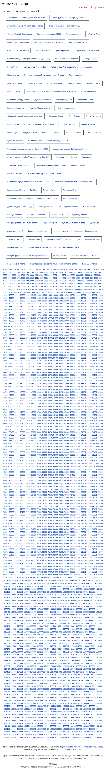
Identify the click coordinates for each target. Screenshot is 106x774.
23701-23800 (19, 338)
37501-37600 (53, 381)
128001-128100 (30, 686)
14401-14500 (86, 307)
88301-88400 (97, 541)
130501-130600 (62, 695)
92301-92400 (42, 555)
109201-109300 (23, 615)
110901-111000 (49, 621)
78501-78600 (8, 512)
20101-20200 (19, 326)
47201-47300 (31, 412)
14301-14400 (75, 307)
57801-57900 (8, 446)
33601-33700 (19, 369)
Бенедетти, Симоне (59, 215)
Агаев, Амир (87, 67)
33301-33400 (86, 366)
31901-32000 (31, 364)
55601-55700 (64, 438)
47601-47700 (75, 412)
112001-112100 (95, 623)
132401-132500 (17, 703)
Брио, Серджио (50, 223)
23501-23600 (97, 335)
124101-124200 (10, 672)
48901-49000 (19, 418)
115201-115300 (23, 638)
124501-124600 (62, 672)
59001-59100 (42, 449)
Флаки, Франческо (88, 92)
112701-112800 (88, 626)
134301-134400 (69, 709)
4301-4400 (75, 278)
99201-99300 (7, 578)
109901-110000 (17, 618)
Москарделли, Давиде (68, 206)
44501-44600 (31, 404)
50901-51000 (42, 424)
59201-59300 (64, 449)
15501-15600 (8, 312)
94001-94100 (31, 560)
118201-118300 (23, 649)
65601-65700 (75, 469)
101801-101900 (36, 586)
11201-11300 (31, 298)
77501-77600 (97, 506)
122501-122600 (95, 663)
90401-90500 (31, 549)
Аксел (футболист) (15, 231)
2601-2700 (21, 275)
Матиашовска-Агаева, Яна (35, 67)
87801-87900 (42, 541)
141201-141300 (88, 735)
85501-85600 (86, 532)
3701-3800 (21, 278)
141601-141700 (43, 738)
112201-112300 (23, 626)
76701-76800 (8, 506)
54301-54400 (19, 435)
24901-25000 (53, 341)
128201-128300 (56, 686)
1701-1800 (39, 272)
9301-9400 (31, 292)
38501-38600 (64, 384)
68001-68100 (42, 478)
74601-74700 (75, 498)
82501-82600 (53, 523)
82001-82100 (97, 521)
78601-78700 (19, 512)
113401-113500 (82, 629)
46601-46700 (64, 409)
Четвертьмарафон (73, 34)
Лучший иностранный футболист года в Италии (44, 75)
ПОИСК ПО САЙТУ (87, 8)
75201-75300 (42, 501)
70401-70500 (8, 486)
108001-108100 (62, 609)
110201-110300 (56, 618)
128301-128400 (69, 686)
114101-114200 (75, 632)
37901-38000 (97, 381)
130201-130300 (23, 695)
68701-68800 (19, 481)
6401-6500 (66, 284)
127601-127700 (75, 683)
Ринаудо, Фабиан (14, 215)
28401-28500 (42, 352)
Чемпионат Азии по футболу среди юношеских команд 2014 (32, 198)
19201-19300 (19, 324)
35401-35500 (19, 375)
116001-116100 (30, 640)
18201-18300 (8, 321)
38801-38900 (97, 384)
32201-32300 (64, 364)
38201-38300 (31, 384)
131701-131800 (23, 700)
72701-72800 (64, 492)
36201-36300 (8, 378)
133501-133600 (62, 706)
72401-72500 (31, 492)
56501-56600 (64, 441)
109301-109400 (36, 615)
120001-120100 (62, 655)
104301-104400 (69, 595)
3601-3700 (12, 278)
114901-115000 (82, 635)
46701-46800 (75, 409)
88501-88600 (19, 543)
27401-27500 (31, 349)
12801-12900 (8, 304)
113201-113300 (56, 629)
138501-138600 (30, 726)
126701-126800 (56, 680)
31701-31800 (8, 364)
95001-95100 (42, 563)
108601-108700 (43, 612)
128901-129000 (49, 689)
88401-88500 (8, 543)
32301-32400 (75, 364)
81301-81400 (19, 521)
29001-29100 (8, 355)
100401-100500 (49, 580)
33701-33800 (31, 369)
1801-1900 (48, 272)
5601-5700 (93, 281)
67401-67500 (75, 475)
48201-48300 (42, 415)
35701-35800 (53, 375)
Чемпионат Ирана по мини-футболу (51, 165)
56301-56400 (42, 441)
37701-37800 (75, 381)
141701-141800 (56, 738)
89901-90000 (75, 546)
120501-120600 (30, 658)
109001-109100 (95, 612)
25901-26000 (64, 344)
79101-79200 (75, 512)
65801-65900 (97, 469)
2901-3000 (48, 275)
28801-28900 (86, 352)
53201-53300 (97, 429)
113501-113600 (95, 629)
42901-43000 (53, 398)
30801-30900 (8, 361)
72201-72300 (8, 492)
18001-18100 (86, 318)
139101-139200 (10, 729)
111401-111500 (17, 623)
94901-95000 (31, 563)
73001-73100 (97, 492)
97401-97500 (8, 572)
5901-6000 (21, 284)
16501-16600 (19, 315)
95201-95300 (64, 563)
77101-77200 (53, 506)
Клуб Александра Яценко (66, 157)
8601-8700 (66, 289)
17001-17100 (75, 315)
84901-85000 (19, 532)
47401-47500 (53, 412)
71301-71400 (8, 489)
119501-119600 (95, 652)
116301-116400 (69, 640)
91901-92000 (97, 552)
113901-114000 (49, 632)
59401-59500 (86, 449)
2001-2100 (66, 272)
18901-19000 (86, 321)
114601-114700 (43, 635)
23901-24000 (42, 338)
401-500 (31, 269)
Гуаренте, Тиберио (15, 141)
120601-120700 (43, 658)
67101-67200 (42, 475)
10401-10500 (42, 295)
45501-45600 (42, 406)
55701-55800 (75, 438)
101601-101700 (10, 586)
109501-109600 (62, 615)
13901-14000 (31, 307)
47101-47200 (19, 412)
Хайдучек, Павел (94, 34)
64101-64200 (8, 466)
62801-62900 (64, 461)
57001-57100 (19, 443)
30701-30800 (97, 358)
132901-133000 (82, 703)
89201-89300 (97, 543)
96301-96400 (86, 566)
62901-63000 (75, 461)
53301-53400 (8, 432)
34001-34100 (64, 369)
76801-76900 (19, 506)
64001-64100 (97, 463)
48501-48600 (75, 415)
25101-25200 (75, 341)
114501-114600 (30, 635)
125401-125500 (82, 675)
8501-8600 (57, 289)
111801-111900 (69, 623)
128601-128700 (10, 689)
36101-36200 (97, 375)
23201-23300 (64, 335)
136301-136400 (36, 718)
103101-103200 (10, 592)
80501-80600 (31, 518)
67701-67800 (8, 478)
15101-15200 (64, 309)
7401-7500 (57, 287)
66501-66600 (75, 472)
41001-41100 (42, 392)
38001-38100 (8, 384)
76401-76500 (75, 503)
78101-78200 (64, 509)
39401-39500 (64, 386)
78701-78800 (31, 512)
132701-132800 (56, 703)
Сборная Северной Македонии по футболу (25, 116)
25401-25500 (8, 344)
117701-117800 (56, 646)
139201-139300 (23, 729)
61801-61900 (53, 458)
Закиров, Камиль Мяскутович (86, 50)
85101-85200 (42, 532)
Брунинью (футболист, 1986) (49, 34)
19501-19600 (53, 324)
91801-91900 (86, 552)
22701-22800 (8, 335)
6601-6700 (84, 284)
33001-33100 (53, 366)
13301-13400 (64, 304)
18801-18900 (75, 321)
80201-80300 (97, 515)
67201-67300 (53, 475)
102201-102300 (88, 586)
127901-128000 (17, 686)
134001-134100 (30, 709)
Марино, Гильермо (15, 174)
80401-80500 (19, 518)
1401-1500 (12, 272)
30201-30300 (42, 358)
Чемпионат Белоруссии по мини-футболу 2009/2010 (29, 100)
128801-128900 (36, 689)
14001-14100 (42, 307)
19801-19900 (86, 324)
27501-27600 (42, 349)
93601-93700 (86, 558)
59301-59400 (75, 449)
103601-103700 (75, 592)
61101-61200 (75, 455)
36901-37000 (86, 378)
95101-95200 (53, 563)
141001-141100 (62, 735)
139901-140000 (17, 732)
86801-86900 (31, 538)
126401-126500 (17, 680)
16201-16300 (86, 312)
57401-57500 (64, 443)
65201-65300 (31, 469)
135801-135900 (69, 715)
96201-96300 (75, 566)
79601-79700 (31, 515)
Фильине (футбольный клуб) (41, 108)
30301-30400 (53, 358)
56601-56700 (75, 441)
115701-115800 (88, 638)
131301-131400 (69, 697)
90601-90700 (53, 549)
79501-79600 (19, 515)
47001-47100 (8, 412)
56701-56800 (86, 441)
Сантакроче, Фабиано (36, 215)
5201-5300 (57, 281)
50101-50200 (53, 421)
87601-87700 (19, 541)
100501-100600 (62, 580)
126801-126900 (69, 680)
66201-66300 (42, 472)
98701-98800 (53, 575)
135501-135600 (30, 715)
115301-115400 (36, 638)
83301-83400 (42, 526)
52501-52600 (19, 429)
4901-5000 (30, 281)
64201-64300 (19, 466)
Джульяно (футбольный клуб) (19, 206)
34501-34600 (19, 372)
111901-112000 (82, 623)
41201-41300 (64, 392)
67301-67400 (64, 475)
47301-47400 (42, 412)
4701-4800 (12, 281)
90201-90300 (8, 549)
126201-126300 (88, 678)
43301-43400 (97, 398)
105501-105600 (30, 600)
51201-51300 (75, 424)
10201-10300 (19, 295)
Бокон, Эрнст (12, 67)
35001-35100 (75, 372)
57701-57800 (97, 443)
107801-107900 (36, 609)
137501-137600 (95, 720)
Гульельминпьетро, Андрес (73, 223)
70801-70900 (53, 486)
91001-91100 (97, 549)
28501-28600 (53, 352)
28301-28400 (31, 352)
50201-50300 (64, 421)
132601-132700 (43, 703)
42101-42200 (64, 395)
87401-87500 (97, 538)
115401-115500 (49, 638)
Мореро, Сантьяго (88, 124)
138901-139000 (82, 726)
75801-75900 (8, 503)
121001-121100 (95, 658)
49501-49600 (86, 418)
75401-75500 (64, 501)
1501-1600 (21, 272)
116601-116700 (10, 643)
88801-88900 (53, 543)
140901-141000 (49, 735)
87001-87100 (53, 538)
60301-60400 (86, 452)
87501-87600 (8, 541)
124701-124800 (88, 672)
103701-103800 (88, 592)
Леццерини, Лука (70, 190)
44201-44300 (97, 401)
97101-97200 (75, 569)
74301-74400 (42, 498)
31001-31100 (31, 361)
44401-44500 (19, 404)
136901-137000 (17, 720)
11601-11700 (75, 298)
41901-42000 (42, 395)
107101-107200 (43, 606)
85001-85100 (31, 532)
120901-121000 (82, 658)
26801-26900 (64, 346)
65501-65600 (64, 469)
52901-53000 (64, 429)
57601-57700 (86, 443)
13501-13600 (86, 304)
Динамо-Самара (78, 165)
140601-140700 (10, 735)
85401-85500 (75, 532)
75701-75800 (97, 501)
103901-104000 (17, 595)
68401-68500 (86, 478)
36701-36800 (64, 378)
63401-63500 (31, 463)
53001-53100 (75, 429)
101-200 (10, 269)
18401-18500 (31, 321)
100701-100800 (88, 580)
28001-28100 (97, 349)
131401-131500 (82, 697)
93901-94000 (19, 560)
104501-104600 (95, 595)
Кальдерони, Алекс (64, 100)
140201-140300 (56, 732)
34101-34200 (75, 369)
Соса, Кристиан (68, 124)
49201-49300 (53, 418)
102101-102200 (75, 586)
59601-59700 (8, 452)
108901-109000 (82, 612)
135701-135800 (56, 715)
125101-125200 (43, 675)
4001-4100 (48, 278)
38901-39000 (8, 386)
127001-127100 (95, 680)
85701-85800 (8, 535)
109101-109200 (10, 615)
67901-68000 (31, 478)
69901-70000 (53, 483)
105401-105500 (17, 600)
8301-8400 (39, 289)
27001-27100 (86, 346)
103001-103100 (95, 589)
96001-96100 (53, 566)
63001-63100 (86, 461)
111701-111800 (56, 623)
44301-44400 (8, 404)
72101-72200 (97, 489)
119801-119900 (36, 655)
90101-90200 (97, 546)
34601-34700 (31, 372)
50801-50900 (31, 424)
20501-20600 (64, 326)
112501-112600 (62, 626)
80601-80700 (42, 518)
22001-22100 (31, 332)
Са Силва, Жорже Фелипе (18, 50)
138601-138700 (43, 726)
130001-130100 (95, 692)
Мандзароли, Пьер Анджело (85, 231)
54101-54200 (97, 432)
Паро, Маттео (13, 75)
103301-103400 (36, 592)
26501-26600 (31, 346)
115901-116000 (17, 640)
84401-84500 (64, 529)
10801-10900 (86, 295)
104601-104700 (10, 598)
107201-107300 (56, 606)
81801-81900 (75, 521)
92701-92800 (86, 555)
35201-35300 (97, 372)
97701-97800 (42, 572)
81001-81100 (86, 518)
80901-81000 (75, 518)
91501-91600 (53, 552)
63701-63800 (64, 463)
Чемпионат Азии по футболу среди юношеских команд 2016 (51, 92)
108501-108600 (30, 612)
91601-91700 (64, 552)
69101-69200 (64, 481)
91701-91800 (75, 552)
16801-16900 (53, 315)
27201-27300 (8, 349)
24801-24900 (42, 341)
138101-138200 (75, 723)
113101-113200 (43, 629)
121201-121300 (23, 660)
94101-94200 (42, 560)
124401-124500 (49, 672)
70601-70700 (31, 486)
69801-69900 (42, 483)
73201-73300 (19, 495)
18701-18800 (64, 321)
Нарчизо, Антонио (14, 83)
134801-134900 (36, 712)
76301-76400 (64, 503)
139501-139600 (62, 729)
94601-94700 (97, 560)
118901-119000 (17, 652)
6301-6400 (57, 284)
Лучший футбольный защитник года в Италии (26, 18)
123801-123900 (69, 669)
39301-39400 (53, 386)
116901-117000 (49, 643)
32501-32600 (97, 364)
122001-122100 (30, 663)
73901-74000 (97, 495)
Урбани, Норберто (42, 50)
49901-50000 (31, 421)
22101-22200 (42, 332)
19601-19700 (64, 324)
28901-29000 (97, 352)
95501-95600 (97, 563)
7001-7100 (21, 287)
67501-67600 (86, 475)
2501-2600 (12, 275)
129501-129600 (30, 692)
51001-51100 (53, 424)
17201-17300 (97, 315)
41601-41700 (8, 395)
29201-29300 (31, 355)
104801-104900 (36, 598)
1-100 (4, 269)
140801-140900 (36, 735)
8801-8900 (84, 289)
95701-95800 (19, 566)
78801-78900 (42, 512)
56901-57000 (8, 443)
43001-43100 (64, 398)
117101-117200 (75, 643)
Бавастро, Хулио (94, 83)
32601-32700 (8, 366)
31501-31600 (86, 361)
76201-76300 (53, 503)
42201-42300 (75, 395)
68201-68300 (64, 478)
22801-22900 (19, 335)
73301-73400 (31, 495)
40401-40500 (75, 389)
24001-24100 (53, 338)
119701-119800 (23, 655)
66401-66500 (64, 472)
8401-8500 (48, 289)
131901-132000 (49, 700)
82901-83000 (97, 523)
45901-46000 (86, 406)
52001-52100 (64, 426)
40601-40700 (97, 389)
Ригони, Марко (89, 206)
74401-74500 (53, 498)
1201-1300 (94, 269)
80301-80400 (8, 518)
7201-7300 (39, 287)
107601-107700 (10, 609)
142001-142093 (95, 738)
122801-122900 (36, 666)
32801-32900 (31, 366)
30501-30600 (75, 358)
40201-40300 (53, 389)
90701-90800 (64, 549)
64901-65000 (97, 466)
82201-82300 (19, 523)
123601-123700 (43, 669)
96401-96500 (97, 566)
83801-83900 (97, 526)
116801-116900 (36, 643)
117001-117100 (62, 643)
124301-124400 (36, 672)
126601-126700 (43, 680)
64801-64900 (86, 466)
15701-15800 (31, 312)
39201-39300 (42, 386)
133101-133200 (10, 706)
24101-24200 (64, 338)
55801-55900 (86, 438)
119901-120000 (49, 655)
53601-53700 (42, 432)
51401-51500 (97, 424)
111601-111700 (43, 623)
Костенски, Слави (56, 116)
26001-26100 (75, 344)
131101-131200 (43, 697)
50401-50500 (86, 421)
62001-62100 (75, 458)
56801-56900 (97, 441)
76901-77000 (31, 506)
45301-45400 (19, 406)
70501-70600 (19, 486)
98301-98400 (8, 575)
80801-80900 (64, 518)
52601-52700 (31, 429)
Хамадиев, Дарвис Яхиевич (18, 165)
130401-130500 (49, 695)
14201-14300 (64, 307)
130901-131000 (17, 697)
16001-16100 (64, 312)
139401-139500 (49, 729)
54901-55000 (86, 435)
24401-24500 (97, 338)
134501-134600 (95, 709)
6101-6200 (39, 284)
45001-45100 (86, 404)
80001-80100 (75, 515)
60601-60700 (19, 455)
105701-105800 (56, 600)
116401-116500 (82, 640)
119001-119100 (30, 652)
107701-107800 (23, 609)
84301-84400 (53, 529)
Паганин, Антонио (92, 239)
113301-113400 (69, 629)
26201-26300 (97, 344)
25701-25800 (42, 344)
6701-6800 (93, 284)
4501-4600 (93, 278)
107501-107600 (95, 606)
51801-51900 (42, 426)
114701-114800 (56, 635)
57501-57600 (75, 443)
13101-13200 (42, 304)
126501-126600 (30, 680)
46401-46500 (42, 409)
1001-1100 (76, 269)
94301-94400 (64, 560)
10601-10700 (64, 295)
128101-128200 (43, 686)
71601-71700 (42, 489)
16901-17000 (64, 315)
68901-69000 (42, 481)
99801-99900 (73, 578)
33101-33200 (64, 366)
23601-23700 (8, 338)
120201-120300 (88, 655)
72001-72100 (86, 489)
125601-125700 (10, 678)
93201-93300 (42, 558)
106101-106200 (10, 603)
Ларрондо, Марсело (45, 206)
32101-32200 (53, 364)
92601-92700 (75, 555)
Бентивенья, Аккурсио (51, 133)
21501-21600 (75, 329)
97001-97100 (64, 569)
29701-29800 (86, 355)
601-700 (46, 269)
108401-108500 (17, 612)
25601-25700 (31, 344)
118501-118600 (62, 649)
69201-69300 (75, 481)
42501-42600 (8, 398)
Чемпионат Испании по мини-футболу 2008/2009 (27, 149)
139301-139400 (36, 729)
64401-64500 (42, 466)
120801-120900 (69, 658)
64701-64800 (75, 466)
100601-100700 (75, 580)
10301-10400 (31, 295)
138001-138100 (62, 723)
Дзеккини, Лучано (14, 239)
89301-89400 (8, 546)
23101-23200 (53, 335)
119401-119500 (82, 652)
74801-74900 (97, 498)
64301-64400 (31, 466)
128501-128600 (95, 686)
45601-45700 (53, 406)
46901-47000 (97, 409)
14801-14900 (31, 309)
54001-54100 (86, 432)
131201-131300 (56, 697)
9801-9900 (76, 292)
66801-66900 (8, 475)
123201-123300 (88, 666)
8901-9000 (93, 289)
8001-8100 (12, 289)
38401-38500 (53, 384)
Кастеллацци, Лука (71, 198)
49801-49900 (19, 421)
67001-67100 (31, 475)
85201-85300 (53, 532)
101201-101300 (56, 583)
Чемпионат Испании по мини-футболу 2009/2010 (48, 141)
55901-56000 (97, 438)
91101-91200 (8, 552)
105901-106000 (82, 600)
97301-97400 (97, 569)
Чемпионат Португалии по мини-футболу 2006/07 (74, 182)
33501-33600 (8, 369)
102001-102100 (62, 586)
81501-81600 (42, 521)
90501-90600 (42, 549)
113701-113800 (23, 632)
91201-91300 (19, 552)
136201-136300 (23, 718)
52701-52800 (42, 429)
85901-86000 (31, 535)
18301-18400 (19, 321)
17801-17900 (64, 318)
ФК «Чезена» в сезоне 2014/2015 (84, 256)
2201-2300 (84, 272)
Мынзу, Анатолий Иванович (66, 59)
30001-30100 (19, 358)
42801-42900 (42, 398)
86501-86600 (97, 535)
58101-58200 (42, 446)
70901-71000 (64, 486)
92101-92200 (19, 555)
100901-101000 (17, 583)
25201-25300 (86, 341)
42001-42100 (53, 395)
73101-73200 (8, 495)
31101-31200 (42, 361)
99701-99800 (62, 578)
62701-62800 (53, 461)
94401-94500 (75, 560)
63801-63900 (75, 463)
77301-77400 (75, 506)
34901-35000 (64, 372)
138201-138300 (88, 723)
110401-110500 (82, 618)
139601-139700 (75, 729)
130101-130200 (10, 695)
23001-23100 (42, 335)
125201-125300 (56, 675)
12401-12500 (64, 301)
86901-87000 (42, 538)
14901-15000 (42, 309)
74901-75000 (8, 501)
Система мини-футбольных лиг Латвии (44, 174)
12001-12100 (19, 301)
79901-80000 (64, 515)
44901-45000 (75, 404)
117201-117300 (88, 643)
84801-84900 (8, 532)
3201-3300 (75, 275)
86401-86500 (86, 535)
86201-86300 (64, 535)
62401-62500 (19, 461)
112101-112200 (10, 626)
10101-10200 (8, 295)
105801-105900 (69, 600)
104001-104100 (30, 595)
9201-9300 (22, 292)
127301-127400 (36, 683)
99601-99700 (51, 578)
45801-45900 (75, 406)
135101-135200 (75, 712)
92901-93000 (8, 558)
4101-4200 (57, 278)
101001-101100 (30, 583)
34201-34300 (86, 369)
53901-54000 (75, 432)
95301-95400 (75, 563)
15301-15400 (86, 309)
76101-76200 (42, 503)
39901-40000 (19, 389)
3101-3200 (66, 275)
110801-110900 (36, 621)
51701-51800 (31, 426)
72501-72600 (42, 492)
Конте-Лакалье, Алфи (78, 42)
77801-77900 (31, 509)
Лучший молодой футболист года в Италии (25, 26)
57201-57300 (42, 443)
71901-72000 (75, 489)
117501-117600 (30, 646)
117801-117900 (69, 646)
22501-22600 (86, 332)
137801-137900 (36, 723)
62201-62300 (97, 458)
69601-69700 (19, 483)
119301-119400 (69, 652)
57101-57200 (31, 443)
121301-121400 (36, 660)
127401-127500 (49, 683)
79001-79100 (64, 512)
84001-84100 (19, 529)
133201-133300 (23, 706)
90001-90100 (86, 546)
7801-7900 (93, 287)
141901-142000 (82, 738)
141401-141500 (17, 738)
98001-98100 (75, 572)
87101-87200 (64, 538)
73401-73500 (42, 495)
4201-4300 (66, 278)
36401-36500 (31, 378)
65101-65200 (19, 469)
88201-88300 (86, 541)
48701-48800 (97, 415)
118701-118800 (88, 649)
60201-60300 (75, 452)
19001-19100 (97, 321)
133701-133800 (88, 706)
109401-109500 (49, 615)
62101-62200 (86, 458)
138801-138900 (69, 726)
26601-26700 (42, 346)
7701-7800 (84, 287)
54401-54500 (31, 435)
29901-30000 (8, 358)
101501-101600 (95, 583)
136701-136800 (88, 718)
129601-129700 (43, 692)
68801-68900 (31, 481)
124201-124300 (23, 672)
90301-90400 (19, 549)
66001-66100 (19, 472)
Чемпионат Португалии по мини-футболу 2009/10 (27, 182)
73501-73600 (53, 495)
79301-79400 (97, 512)
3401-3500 (93, 275)
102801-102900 (69, 589)
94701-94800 (8, 563)
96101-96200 (64, 566)
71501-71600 (31, 489)
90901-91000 (86, 549)
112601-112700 (75, 626)
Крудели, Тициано (79, 215)
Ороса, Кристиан (62, 50)
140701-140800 (23, 735)
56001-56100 (8, 441)
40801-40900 (19, 392)
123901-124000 (82, 669)
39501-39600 (75, 386)
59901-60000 (42, 452)
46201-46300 (19, 409)
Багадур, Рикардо (50, 190)
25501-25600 (19, 344)
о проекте (100, 8)
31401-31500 (75, 361)
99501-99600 (40, 578)
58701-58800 (8, 449)
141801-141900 (69, 738)
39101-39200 (31, 386)
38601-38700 (75, 384)
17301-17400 (8, 318)
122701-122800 (23, 666)
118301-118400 (36, 649)
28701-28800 (75, 352)
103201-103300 (23, 592)
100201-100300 (23, 580)
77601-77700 (8, 509)
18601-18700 (53, 321)
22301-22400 (64, 332)
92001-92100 (8, 555)
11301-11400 (42, 298)
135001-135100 (62, 712)
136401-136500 (49, 718)
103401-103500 (49, 592)
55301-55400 (31, 438)
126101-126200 (75, 678)
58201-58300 (53, 446)
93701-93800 (97, 558)
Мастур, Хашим (13, 92)
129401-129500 (17, 692)
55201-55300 (19, 438)
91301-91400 (31, 552)
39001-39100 (19, 386)
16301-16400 (97, 312)
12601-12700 (86, 301)
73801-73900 (86, 495)
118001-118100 (95, 646)
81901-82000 (86, 521)
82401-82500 (42, 523)
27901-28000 (86, 349)
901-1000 (68, 269)
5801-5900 (12, 284)
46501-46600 (53, 409)
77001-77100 (42, 506)
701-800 (53, 269)
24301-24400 (86, 338)
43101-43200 (75, 398)
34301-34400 (97, 369)
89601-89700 (42, 546)
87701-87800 (31, 541)
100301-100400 (36, 580)
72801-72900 (75, 492)
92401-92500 (53, 555)
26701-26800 (53, 346)
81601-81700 (53, 521)
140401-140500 (82, 732)
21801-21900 (8, 332)
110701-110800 (23, 621)
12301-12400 (53, 301)
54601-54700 (53, 435)
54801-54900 (75, 435)
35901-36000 (75, 375)
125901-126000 (49, 678)
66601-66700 (86, 472)
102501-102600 (30, 589)
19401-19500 (42, 324)
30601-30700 (86, 358)
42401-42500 (97, 395)
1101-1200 (85, 269)
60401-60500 (97, 452)
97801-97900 (53, 572)
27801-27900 (75, 349)
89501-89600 (31, 546)
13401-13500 (75, 304)
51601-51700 (19, 426)
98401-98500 (19, 575)
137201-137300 (56, 720)
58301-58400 (64, 446)
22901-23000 (31, 335)
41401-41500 (86, 392)
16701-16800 (42, 315)
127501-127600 (62, 683)
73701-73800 (75, 495)
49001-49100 (31, 418)
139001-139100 (95, 726)
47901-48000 (8, 415)
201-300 (17, 269)
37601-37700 (64, 381)
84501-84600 (75, 529)
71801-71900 (64, 489)
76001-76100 (31, 503)
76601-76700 (97, 503)
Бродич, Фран (13, 124)
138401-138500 (17, 726)
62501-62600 (31, 461)
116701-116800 (23, 643)
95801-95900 (31, 566)
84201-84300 (42, 529)
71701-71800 (53, 489)
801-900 (60, 269)
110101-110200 (43, 618)
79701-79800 (42, 515)
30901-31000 (19, 361)
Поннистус (86, 157)
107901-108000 (49, 609)
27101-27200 (97, 346)
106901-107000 (17, 606)
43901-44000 (64, 401)
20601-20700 (75, 326)
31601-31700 (97, 361)
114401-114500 (17, 635)
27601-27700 (53, 349)
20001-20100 (8, 326)
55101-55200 (8, 438)
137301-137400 (69, 720)
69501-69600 (8, 483)
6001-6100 (30, 284)
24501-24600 (8, 341)
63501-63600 (42, 463)
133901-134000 (17, 709)
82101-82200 (8, 523)
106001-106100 (95, 600)
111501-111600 (30, 623)
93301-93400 (53, 558)
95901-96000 (42, 566)
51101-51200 (64, 424)
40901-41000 (31, 392)
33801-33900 (42, 369)
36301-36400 (19, 378)
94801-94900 (19, 563)
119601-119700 (10, 655)
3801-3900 (30, 278)
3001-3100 (57, 275)
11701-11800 (86, 298)
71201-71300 (97, 486)
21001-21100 (19, 329)
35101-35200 (86, 372)
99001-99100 (86, 575)
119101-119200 (43, 652)
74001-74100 (8, 498)
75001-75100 (19, 501)
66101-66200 (31, 472)
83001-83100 (8, 526)
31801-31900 (19, 364)
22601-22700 (97, 332)
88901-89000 (64, 543)
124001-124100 (95, 669)
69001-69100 (53, 481)
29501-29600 (64, 355)
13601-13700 (97, 304)
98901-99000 (75, 575)
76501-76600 (86, 503)
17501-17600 (31, 318)
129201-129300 (88, 689)
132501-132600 (30, 703)
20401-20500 (53, 326)
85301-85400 (64, 532)
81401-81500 (31, 521)
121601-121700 (75, 660)
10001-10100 (96, 292)
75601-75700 (86, 501)
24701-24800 (31, 341)
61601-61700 (31, 458)
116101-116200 (43, 640)
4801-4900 (21, 281)
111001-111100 (62, 621)
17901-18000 (75, 318)
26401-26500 (19, 346)
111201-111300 (88, 621)
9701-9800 (67, 292)
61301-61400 (97, 455)
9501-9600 (49, 292)
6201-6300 (48, 284)
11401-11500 (53, 298)
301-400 (24, 269)
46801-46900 (86, 409)
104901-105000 (49, 598)
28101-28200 (8, 352)
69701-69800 (31, 483)
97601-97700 (31, 572)
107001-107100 (30, 606)
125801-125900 (36, 678)
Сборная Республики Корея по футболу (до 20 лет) (28, 59)
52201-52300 (86, 426)
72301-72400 (19, 492)
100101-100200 (10, 580)
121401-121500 (49, 660)
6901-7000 (12, 287)
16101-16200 (75, 312)
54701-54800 (64, 435)
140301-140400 (69, 732)
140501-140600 (95, 732)
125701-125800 (23, 678)
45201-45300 (8, 406)
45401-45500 (31, 406)
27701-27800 (64, 349)
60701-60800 (31, 455)
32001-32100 (42, 364)
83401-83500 (53, 526)
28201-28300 (19, 352)
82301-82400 (31, 523)
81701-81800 (64, 521)
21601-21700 (86, 329)
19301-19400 (31, 324)
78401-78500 (97, 509)
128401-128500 (82, 686)
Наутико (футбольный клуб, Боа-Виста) (40, 124)
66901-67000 (19, 475)
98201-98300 (97, 572)
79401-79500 (8, 515)
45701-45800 (64, 406)
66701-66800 (97, 472)
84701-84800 (97, 529)
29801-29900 (97, 355)
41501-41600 (97, 392)
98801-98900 (64, 575)
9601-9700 (58, 292)
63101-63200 (97, 461)
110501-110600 (95, 618)
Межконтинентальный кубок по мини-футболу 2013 (28, 157)
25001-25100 (64, 341)
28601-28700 (64, 352)
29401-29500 (53, 355)
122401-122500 (82, 663)
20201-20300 (31, 326)
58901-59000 (31, 449)
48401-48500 (64, 415)
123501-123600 (30, 669)
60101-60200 (64, 452)
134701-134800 (23, 712)
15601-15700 (19, 312)
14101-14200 (53, 307)
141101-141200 (75, 735)
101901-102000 (49, 586)
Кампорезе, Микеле (74, 133)
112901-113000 (17, 629)
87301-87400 (86, 538)
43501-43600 (19, 401)
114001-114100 (62, 632)
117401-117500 (17, 646)
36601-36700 (53, 378)
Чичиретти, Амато (60, 231)
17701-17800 (53, 318)
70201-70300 (86, 483)
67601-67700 (97, 475)
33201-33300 (75, 366)
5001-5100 (39, 281)
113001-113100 (30, 629)
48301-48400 (53, 415)
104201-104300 (56, 595)
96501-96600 (8, 569)
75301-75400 (53, 501)
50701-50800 (19, 424)
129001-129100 (62, 689)
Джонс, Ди (94, 223)
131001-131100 (30, 697)
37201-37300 (19, 381)
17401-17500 (19, 318)
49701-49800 (8, 421)
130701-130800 (88, 695)
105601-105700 (43, 600)
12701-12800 (97, 301)
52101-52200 (75, 426)
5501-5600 (84, 281)
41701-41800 (19, 395)
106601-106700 (75, 603)
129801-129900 (69, 692)
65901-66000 (8, 472)
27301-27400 (19, 349)
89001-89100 (75, 543)
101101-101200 (43, 583)
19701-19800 (75, 324)
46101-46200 (8, 409)
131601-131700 (10, 700)
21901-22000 (19, 332)
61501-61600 (19, 458)
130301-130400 (36, 695)
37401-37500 (42, 381)
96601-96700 (19, 569)
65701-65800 (86, 469)
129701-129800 (56, 692)
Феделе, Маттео (30, 133)
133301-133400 (36, 706)
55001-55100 (97, 435)
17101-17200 (86, 315)
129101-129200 (75, 689)
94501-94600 (86, 560)
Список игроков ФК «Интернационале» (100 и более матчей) (53, 247)
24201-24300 (75, 338)
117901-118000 (82, 646)
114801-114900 (69, 635)
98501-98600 (31, 575)
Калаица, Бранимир (15, 108)
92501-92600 (64, 555)
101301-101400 (69, 583)
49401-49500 (75, 418)
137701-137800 (23, 723)
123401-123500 (17, 669)
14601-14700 (8, 309)
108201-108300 (88, 609)
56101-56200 (19, 441)
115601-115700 (75, 638)
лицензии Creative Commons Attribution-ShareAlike (80, 747)
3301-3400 (84, 275)
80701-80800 (53, 518)
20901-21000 (8, 329)
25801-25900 (53, 344)
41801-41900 (31, 395)
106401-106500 (49, 603)
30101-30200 (31, 358)
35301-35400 (8, 375)
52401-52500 (8, 429)
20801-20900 (97, 326)
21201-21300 (42, 329)
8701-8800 (75, 289)
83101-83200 (19, 526)
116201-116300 (56, 640)
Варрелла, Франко (90, 264)
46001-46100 (97, 406)
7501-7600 (66, 287)
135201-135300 (88, 712)
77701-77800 (19, 509)
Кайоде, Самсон (90, 59)
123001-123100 (62, 666)
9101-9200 (13, 292)
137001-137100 (30, 720)
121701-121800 (88, 660)
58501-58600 (86, 446)
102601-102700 (43, 589)
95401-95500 (86, 563)
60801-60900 (42, 455)
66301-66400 (53, 472)
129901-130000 (82, 692)
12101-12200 (31, 301)
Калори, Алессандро (67, 108)
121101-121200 (10, 660)
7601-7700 (75, 287)
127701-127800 (88, 683)
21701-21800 (97, 329)
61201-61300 (86, 455)
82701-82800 (75, 523)
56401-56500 (53, 441)
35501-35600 (31, 375)
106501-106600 (62, 603)
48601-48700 (86, 415)
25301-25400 (97, 341)
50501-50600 (97, 421)
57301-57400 (53, 443)
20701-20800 (86, 326)
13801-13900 (19, 307)
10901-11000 (97, 295)
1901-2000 (57, 272)
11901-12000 (8, 301)
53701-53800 (53, 432)
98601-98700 (42, 575)
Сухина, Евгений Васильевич (19, 34)
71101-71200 (86, 486)
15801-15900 (42, 312)
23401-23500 (86, 335)
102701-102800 (56, 589)
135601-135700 (43, 715)
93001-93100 (19, 558)
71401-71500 (19, 489)
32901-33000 (42, 366)
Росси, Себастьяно (55, 83)
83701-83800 (86, 526)
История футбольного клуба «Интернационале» (27, 256)
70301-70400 (97, 483)
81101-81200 (97, 518)
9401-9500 (40, 292)
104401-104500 (82, 595)
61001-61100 (64, 455)
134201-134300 (56, 709)
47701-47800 (86, 412)
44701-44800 (53, 404)
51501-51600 (8, 426)
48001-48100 (19, 415)
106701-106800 (88, 603)
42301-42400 (86, 395)
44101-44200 (86, 401)
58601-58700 (97, 446)
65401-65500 (53, 469)
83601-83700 (75, 526)
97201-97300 (86, 569)
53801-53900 (64, 432)
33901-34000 (53, 369)
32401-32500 (86, 364)
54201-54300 (8, 435)
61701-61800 (42, 458)
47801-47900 (97, 412)
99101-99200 (97, 575)
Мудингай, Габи (33, 239)
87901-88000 (53, 541)
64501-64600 (53, 466)
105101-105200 (75, 598)
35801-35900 (64, 375)
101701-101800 (23, 586)
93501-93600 (75, 558)
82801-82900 (86, 523)
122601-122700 (10, 666)
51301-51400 (86, 424)
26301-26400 (8, 346)
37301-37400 (31, 381)
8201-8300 (30, 289)
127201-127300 (23, 683)
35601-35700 (42, 375)
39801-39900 (8, 389)
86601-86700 (8, 538)
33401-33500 (97, 366)
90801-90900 (75, 549)
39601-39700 (86, 386)
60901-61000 (53, 455)
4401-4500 (84, 278)
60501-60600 (8, 455)
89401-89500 (19, 546)
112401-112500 (49, 626)
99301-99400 (18, 578)
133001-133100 (95, 703)
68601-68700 (8, 481)
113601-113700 (10, 632)
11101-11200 (19, 298)
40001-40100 (31, 389)
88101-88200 (75, 541)
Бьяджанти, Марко (93, 116)
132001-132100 (62, 700)
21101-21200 (31, 329)
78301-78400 (86, 509)
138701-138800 (56, 726)
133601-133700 (75, 706)
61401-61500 (8, 458)
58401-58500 (75, 446)
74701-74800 (86, 498)
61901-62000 (64, 458)
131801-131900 (36, 700)
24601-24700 (19, 341)
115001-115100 (95, 635)
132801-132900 (69, 703)
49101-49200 (42, 418)
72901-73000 (86, 492)
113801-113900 (36, 632)
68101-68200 (53, 478)
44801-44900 (64, 404)
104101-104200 (43, 595)
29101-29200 (19, 355)
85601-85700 (97, 532)
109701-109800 (88, 615)
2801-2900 (39, 275)
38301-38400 (42, 384)
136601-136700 (75, 718)
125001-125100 (30, 675)
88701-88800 (42, 543)
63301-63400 (19, 463)
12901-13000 (19, 304)
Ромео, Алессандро (77, 75)
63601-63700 (53, 463)
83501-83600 (64, 526)
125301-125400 (69, 675)
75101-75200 (31, 501)
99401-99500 (29, 578)
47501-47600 (64, 412)
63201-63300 (8, 463)
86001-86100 (42, 535)
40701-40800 (8, 392)
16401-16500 (8, 315)
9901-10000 (86, 292)
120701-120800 (56, 658)
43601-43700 (31, 401)
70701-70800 (42, 486)
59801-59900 (31, 452)
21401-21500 (64, 329)
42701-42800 (31, 398)
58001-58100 (31, 446)
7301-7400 (48, 287)
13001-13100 (31, 304)
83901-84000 (8, 529)
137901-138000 (49, 723)
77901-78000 (42, 509)
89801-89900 (64, 546)
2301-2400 (93, 272)
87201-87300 (75, 538)
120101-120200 (75, 655)
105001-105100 (62, 598)
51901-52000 (53, 426)
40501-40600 (86, 389)
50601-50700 (8, 424)
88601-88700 (31, 543)
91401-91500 (42, 552)
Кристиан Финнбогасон (37, 231)
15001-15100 (53, 309)
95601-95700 (8, 566)
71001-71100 (75, 486)
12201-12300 (42, 301)
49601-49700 (97, 418)
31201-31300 (53, 361)
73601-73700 (64, 495)
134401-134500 (82, 709)
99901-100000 (85, 578)
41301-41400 (75, 392)
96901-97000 (53, 569)
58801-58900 (19, 449)
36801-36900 (75, 378)
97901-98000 (64, 572)
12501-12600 (75, 301)
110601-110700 (10, 621)
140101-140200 (43, 732)
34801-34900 (53, 372)
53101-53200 (86, 429)
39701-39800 (97, 386)
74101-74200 (19, 498)
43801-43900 (53, 401)
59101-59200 (53, 449)
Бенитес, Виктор (75, 83)
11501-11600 (64, 298)
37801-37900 (86, 381)
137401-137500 (82, 720)
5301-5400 (66, 281)
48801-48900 (8, 418)
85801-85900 (19, 535)
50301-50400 (75, 421)
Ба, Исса (33, 190)
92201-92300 (31, 555)
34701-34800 (42, 372)
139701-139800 (88, 729)
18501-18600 (42, 321)
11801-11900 (97, 298)
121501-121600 (62, 660)
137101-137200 (43, 720)
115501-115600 (62, 638)
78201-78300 (75, 509)
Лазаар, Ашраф (94, 133)
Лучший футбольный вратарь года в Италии (69, 18)
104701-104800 (23, 598)
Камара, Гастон (59, 256)
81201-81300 (8, 521)
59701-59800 (19, 452)
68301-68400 (75, 478)
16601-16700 (31, 315)
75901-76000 (19, 503)
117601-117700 (43, 646)
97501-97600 (19, 572)
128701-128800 (23, 689)
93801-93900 (8, 560)
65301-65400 (42, 469)
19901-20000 (97, 324)
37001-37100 (97, 378)
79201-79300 (86, 512)
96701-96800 (31, 569)
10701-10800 (75, 295)
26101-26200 (86, 344)
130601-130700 (75, 695)
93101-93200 (31, 558)
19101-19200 (8, 324)
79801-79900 (53, 515)
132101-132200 (75, 700)
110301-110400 (69, 618)
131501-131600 (95, 697)
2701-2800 (30, 275)
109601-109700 (75, 615)
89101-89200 (86, 543)
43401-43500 (8, 401)
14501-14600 (97, 307)
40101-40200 (42, 389)
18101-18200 (97, 318)
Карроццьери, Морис (16, 190)
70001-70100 (64, 483)
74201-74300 (31, 498)
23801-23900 (31, 338)
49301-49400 (64, 418)
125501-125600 (95, 675)
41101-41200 (53, 392)
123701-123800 (56, 669)
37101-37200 (8, 381)
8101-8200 (21, 289)
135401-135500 (17, 715)
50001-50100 (42, 421)
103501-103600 (62, 592)
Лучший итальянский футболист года (64, 26)
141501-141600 (30, 738)
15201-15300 (75, 309)
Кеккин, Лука (12, 133)
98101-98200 (86, 572)
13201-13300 (53, 304)
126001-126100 (62, 678)
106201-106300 (23, 603)
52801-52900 (53, 429)
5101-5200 (48, 281)
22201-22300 (53, 332)
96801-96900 (42, 569)
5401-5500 (75, 281)
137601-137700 (10, 723)
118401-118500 (49, 649)
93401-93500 (64, 558)
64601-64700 (64, 466)
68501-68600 (97, 478)
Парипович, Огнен (85, 100)
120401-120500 (17, 658)
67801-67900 (19, 478)
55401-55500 (42, 438)
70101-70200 (75, 483)
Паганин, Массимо (15, 247)
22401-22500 (75, 332)
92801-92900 (97, 555)
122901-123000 (49, 666)
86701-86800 (19, 538)
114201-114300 (88, 632)
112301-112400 (36, 626)
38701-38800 (86, 384)
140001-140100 (30, 732)
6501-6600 (75, 284)
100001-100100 (98, 578)
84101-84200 (31, 529)
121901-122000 (17, 663)
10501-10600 (53, 295)
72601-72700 (53, 492)
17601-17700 (42, 318)
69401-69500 (97, 481)
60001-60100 (53, 452)
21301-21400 (53, 329)
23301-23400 (75, 335)
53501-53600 (31, 432)
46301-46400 (31, 409)
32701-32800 (19, 366)
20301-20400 (42, 326)
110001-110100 (30, 618)
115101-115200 (10, 638)
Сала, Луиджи (74, 116)
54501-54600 (42, 435)
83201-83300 (31, 526)
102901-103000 (82, 589)
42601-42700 (19, 398)
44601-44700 (42, 404)
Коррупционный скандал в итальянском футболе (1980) (53, 264)
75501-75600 (75, 501)
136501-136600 (62, 718)
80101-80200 (86, 515)
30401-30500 (64, 358)
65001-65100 (8, 469)
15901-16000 (53, 312)
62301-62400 (8, 461)
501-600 (39, 269)
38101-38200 (19, 384)
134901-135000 (49, 712)
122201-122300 (56, 663)
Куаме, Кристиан (35, 83)
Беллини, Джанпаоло (16, 264)
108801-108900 (69, 612)
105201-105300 (88, 598)
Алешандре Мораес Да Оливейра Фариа (70, 149)
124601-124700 (75, 672)
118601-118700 (75, 649)
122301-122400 (69, 663)
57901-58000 (19, 446)
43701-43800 (42, 401)
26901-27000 (75, 346)
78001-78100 (53, 509)
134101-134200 (43, 709)
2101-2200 (75, 272)
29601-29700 (75, 355)
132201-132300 (88, 700)
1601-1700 (30, 272)
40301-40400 (64, 389)
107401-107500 (82, 606)
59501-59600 (97, 449)
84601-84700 (86, 529)
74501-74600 (64, 498)
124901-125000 (17, 675)
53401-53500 (19, 432)
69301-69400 (86, 481)
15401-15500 (97, 309)
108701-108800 (56, 612)
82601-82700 (64, 523)
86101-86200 (53, 535)
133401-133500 (49, 706)
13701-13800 (8, 307)
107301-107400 (69, 606)
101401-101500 (82, 583)
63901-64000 (86, 463)
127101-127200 (10, 683)
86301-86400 (75, 535)
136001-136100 (95, 715)
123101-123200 (75, 666)
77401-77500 (86, 506)
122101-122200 (43, 663)
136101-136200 (10, 718)
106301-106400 (36, 603)
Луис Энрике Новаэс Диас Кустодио (49, 42)
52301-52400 (97, 426)
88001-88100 (64, 541)
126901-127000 (82, 680)
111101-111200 (75, 621)
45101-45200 (97, 404)
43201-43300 (86, 398)
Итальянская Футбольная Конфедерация (63, 239)
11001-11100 (8, 298)
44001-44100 (75, 401)
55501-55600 (53, 438)
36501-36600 (42, 378)
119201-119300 (56, 652)
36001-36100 (86, 375)
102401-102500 (17, 589)
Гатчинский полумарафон (18, 42)
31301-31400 (64, 361)
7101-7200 (30, 287)
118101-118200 (10, 649)
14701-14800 (19, 309)
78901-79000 (53, 512)
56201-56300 (31, 441)
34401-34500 (8, 372)
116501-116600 (95, 640)
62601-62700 (42, 461)
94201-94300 (53, 560)
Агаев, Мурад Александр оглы (63, 67)
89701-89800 (53, 546)
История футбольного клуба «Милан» (23, 223)
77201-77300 (64, 506)
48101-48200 (31, 415)
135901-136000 (82, 715)
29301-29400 (42, 355)
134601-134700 (10, 712)
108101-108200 (75, 609)
